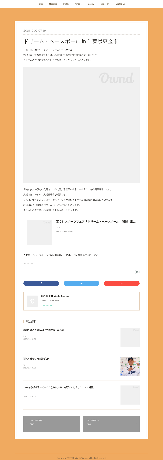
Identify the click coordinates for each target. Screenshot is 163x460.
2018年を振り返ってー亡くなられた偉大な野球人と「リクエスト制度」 (59, 387)
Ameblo (78, 4)
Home (40, 4)
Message (53, 4)
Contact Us (120, 4)
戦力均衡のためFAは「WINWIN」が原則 (43, 330)
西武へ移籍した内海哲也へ (36, 358)
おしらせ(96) (28, 263)
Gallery (91, 4)
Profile (66, 4)
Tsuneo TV (104, 4)
